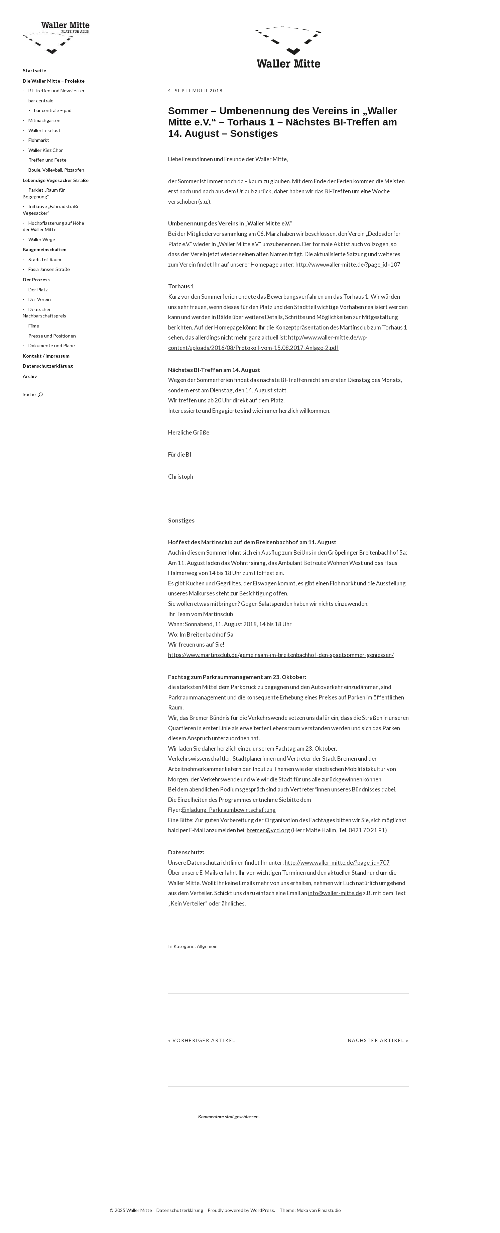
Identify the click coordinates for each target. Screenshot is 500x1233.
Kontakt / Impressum (46, 356)
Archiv (30, 376)
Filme (33, 325)
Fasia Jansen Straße (49, 269)
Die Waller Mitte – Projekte (54, 81)
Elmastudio (329, 1210)
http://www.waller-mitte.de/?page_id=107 (347, 264)
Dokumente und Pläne (51, 345)
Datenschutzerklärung (48, 366)
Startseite (34, 70)
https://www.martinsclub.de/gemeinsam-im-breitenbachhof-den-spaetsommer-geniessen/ (281, 654)
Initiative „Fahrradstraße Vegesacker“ (51, 209)
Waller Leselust (44, 130)
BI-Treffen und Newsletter (56, 90)
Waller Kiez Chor (45, 150)
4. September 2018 (195, 90)
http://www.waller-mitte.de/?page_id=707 (337, 862)
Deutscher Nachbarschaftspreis (44, 312)
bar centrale (40, 100)
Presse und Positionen (52, 336)
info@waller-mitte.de (335, 892)
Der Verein (39, 299)
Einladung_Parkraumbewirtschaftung (229, 809)
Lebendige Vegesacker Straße (56, 180)
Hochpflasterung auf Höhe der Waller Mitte (53, 226)
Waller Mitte (56, 38)
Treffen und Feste (47, 160)
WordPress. (262, 1210)
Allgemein (207, 946)
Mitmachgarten (44, 120)
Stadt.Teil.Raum (44, 259)
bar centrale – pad (53, 110)
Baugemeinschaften (45, 249)
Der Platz (37, 289)
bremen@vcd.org (268, 830)
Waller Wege (41, 239)
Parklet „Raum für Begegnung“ (44, 193)
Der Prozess (36, 279)
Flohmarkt (38, 140)
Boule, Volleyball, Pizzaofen (56, 170)
